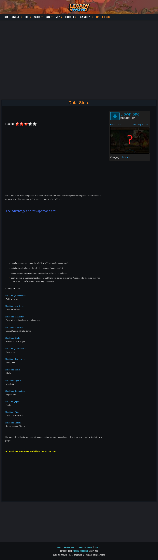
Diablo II (69, 17)
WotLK (37, 17)
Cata (48, 17)
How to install (115, 124)
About (59, 547)
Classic (15, 17)
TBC (27, 17)
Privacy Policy (69, 547)
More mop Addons (140, 124)
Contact (98, 547)
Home (6, 17)
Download (130, 114)
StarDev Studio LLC (80, 551)
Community (85, 17)
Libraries (125, 157)
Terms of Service (85, 547)
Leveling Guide (103, 17)
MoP (58, 17)
